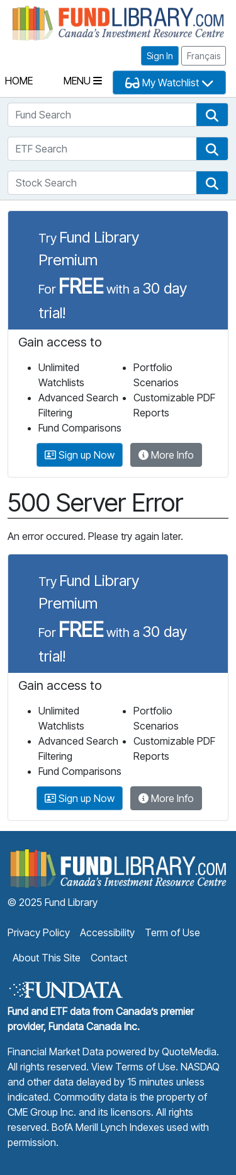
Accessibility (107, 932)
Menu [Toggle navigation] (83, 80)
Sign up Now (80, 455)
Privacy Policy (39, 932)
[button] (212, 114)
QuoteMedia (189, 1051)
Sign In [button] (160, 55)
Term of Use (172, 932)
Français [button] (203, 55)
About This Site (47, 957)
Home (19, 80)
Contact (109, 957)
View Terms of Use (133, 1066)
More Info (166, 455)
